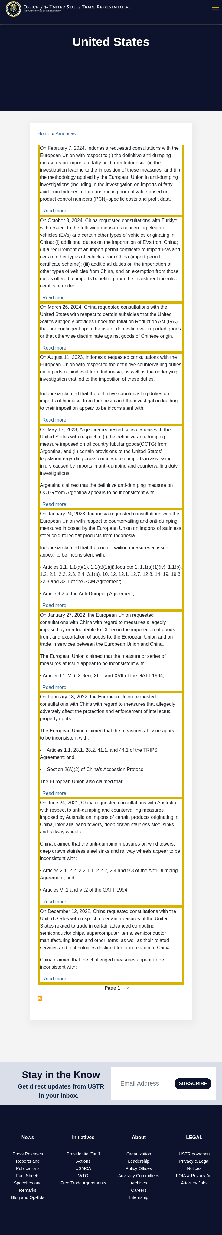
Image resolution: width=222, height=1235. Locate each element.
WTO (83, 1175)
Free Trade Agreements (83, 1183)
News (27, 1137)
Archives (138, 1183)
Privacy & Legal (194, 1161)
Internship (138, 1197)
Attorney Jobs (194, 1183)
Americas (66, 133)
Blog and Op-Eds (27, 1197)
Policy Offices (139, 1168)
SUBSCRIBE (193, 1083)
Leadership (138, 1161)
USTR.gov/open (194, 1153)
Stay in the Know (61, 1074)
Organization (138, 1153)
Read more (54, 210)
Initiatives (83, 1137)
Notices (194, 1168)
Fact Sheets (27, 1175)
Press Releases (27, 1153)
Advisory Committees (138, 1175)
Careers (138, 1190)
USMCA (83, 1168)
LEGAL (194, 1137)
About (139, 1137)
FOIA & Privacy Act (194, 1175)
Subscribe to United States (40, 998)
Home (44, 133)
